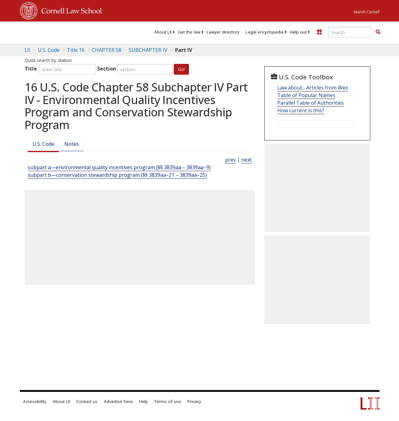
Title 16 (76, 49)
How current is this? (300, 110)
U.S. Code (43, 143)
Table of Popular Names (306, 95)
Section (106, 68)
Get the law (189, 32)
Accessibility (34, 401)
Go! (181, 69)
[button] (378, 32)
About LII (163, 32)
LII (28, 49)
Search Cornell (366, 12)
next (246, 159)
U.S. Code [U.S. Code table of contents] (49, 49)
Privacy (194, 401)
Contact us (86, 401)
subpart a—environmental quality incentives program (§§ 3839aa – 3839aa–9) (119, 167)
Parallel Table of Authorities (310, 102)
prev (230, 159)
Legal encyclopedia (265, 32)
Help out (298, 32)
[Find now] (378, 32)
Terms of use (167, 401)
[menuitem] (163, 32)
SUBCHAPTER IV (148, 49)
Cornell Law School (70, 10)
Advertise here (118, 401)
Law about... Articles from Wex (312, 87)
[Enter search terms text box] (350, 32)
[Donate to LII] (319, 32)
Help (143, 401)
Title (31, 68)
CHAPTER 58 (106, 49)
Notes (71, 143)
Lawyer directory (223, 32)
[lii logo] (44, 31)
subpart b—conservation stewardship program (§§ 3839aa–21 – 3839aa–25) (117, 174)
